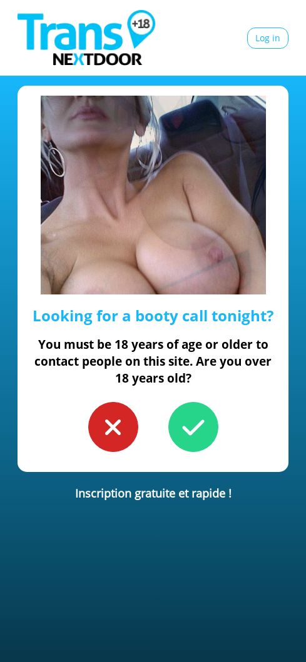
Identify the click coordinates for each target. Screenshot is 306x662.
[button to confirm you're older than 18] (193, 427)
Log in (267, 38)
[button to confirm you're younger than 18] (113, 427)
